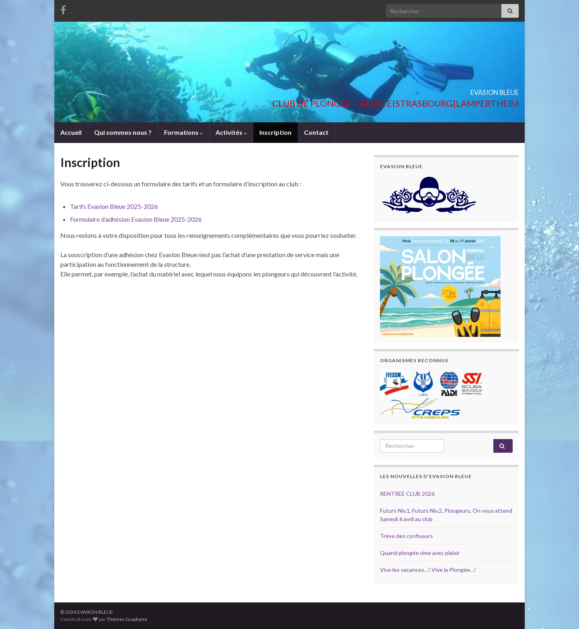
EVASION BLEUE (472, 90)
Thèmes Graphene (127, 619)
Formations (183, 132)
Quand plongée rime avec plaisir (420, 552)
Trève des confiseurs (406, 535)
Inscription (275, 132)
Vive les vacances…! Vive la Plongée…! (428, 569)
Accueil (71, 132)
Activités (231, 132)
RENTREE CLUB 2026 (407, 493)
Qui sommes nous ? (123, 132)
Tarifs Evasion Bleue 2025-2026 (114, 206)
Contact (316, 132)
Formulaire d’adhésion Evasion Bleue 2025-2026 (136, 219)
